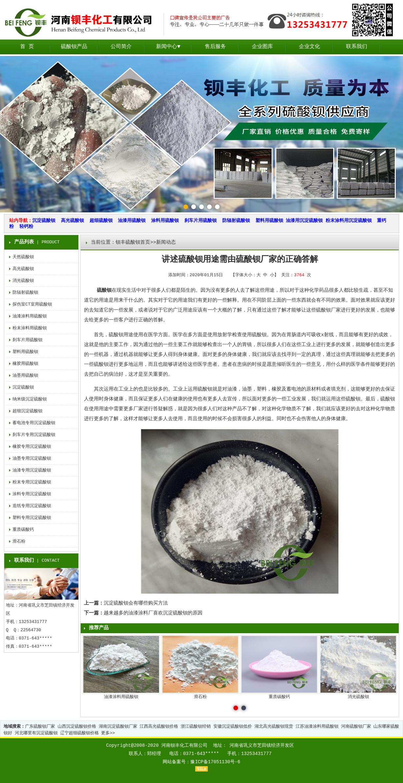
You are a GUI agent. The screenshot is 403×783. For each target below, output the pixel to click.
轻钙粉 (26, 226)
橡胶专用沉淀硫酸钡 (32, 446)
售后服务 (215, 47)
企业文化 (309, 47)
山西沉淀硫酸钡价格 (77, 726)
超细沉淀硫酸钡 (27, 411)
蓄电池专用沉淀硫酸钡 (34, 422)
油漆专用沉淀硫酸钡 (32, 470)
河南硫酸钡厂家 (356, 726)
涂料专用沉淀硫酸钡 (32, 494)
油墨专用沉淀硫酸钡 (32, 458)
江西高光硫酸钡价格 (159, 726)
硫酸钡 (104, 290)
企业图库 (262, 47)
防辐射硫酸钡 (236, 220)
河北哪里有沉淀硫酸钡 (36, 733)
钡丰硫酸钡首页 (133, 242)
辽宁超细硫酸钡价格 (79, 733)
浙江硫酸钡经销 (196, 726)
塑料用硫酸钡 (269, 220)
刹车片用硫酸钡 (200, 220)
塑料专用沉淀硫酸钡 (32, 517)
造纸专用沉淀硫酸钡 (32, 505)
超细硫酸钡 (101, 220)
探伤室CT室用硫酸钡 (32, 304)
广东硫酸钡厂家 (40, 726)
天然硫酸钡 (23, 257)
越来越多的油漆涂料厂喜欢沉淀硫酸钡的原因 (153, 613)
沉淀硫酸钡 (43, 220)
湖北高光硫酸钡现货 (274, 726)
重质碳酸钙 (23, 529)
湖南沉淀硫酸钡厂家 (118, 726)
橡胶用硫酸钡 (25, 363)
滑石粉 (19, 541)
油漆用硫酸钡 (132, 220)
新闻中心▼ (168, 47)
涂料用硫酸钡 (165, 220)
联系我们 (356, 47)
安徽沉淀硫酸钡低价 (232, 726)
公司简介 (121, 47)
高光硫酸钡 (72, 220)
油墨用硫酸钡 (25, 375)
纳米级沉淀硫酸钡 (30, 399)
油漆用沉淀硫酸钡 (304, 220)
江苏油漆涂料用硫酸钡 (317, 726)
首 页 (27, 47)
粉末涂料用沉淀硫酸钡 (349, 220)
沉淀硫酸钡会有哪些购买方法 (136, 603)
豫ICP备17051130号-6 (215, 762)
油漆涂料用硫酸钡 (30, 316)
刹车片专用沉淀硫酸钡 (34, 434)
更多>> (108, 733)
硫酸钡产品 (74, 47)
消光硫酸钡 (23, 280)
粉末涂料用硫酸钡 (30, 328)
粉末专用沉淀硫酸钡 (32, 482)
